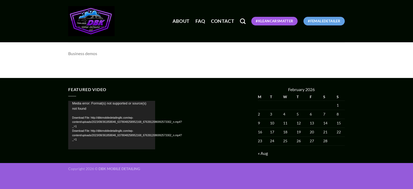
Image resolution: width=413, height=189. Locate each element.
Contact (222, 21)
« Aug (263, 153)
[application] (111, 125)
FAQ (200, 21)
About (181, 21)
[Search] (242, 21)
